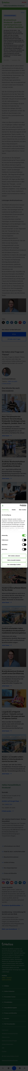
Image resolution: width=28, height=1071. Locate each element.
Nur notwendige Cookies (14, 564)
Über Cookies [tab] (22, 509)
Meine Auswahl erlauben (14, 560)
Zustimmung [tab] (5, 509)
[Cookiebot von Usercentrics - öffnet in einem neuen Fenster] (20, 506)
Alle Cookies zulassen (14, 555)
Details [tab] (14, 509)
